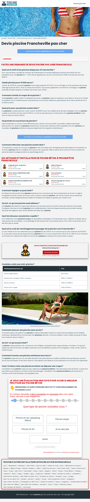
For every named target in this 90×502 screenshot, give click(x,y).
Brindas (23, 482)
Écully (11, 474)
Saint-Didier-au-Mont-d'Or (29, 480)
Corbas (60, 474)
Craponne (6, 477)
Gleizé (54, 477)
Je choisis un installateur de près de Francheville (45, 137)
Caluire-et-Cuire (53, 469)
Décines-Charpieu (28, 472)
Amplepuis (70, 482)
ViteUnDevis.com (66, 455)
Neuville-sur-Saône (64, 477)
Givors (5, 474)
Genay (57, 485)
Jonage (70, 480)
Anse (64, 480)
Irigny (32, 477)
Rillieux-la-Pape (16, 472)
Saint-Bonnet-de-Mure (10, 480)
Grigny (20, 477)
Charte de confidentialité (48, 455)
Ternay (44, 482)
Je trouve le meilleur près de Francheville (45, 51)
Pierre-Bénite (68, 474)
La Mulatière (76, 477)
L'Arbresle (58, 480)
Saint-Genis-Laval (63, 472)
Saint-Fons (18, 474)
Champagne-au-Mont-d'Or (30, 485)
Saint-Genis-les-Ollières (11, 488)
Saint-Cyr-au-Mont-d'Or (11, 482)
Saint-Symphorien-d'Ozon (56, 482)
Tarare (54, 474)
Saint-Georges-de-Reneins (12, 490)
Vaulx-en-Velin (41, 469)
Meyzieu (6, 472)
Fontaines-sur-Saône (46, 480)
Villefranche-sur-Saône (72, 469)
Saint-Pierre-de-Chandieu (29, 488)
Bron (61, 469)
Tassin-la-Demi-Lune (78, 472)
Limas (50, 488)
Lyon (4, 469)
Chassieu (78, 474)
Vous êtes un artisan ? (74, 455)
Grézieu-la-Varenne (47, 485)
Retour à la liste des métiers (45, 450)
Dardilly (26, 477)
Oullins (38, 472)
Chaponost (39, 477)
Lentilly (37, 482)
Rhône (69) (11, 38)
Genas (35, 474)
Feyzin (14, 477)
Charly (56, 488)
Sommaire (7, 59)
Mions (41, 474)
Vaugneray (65, 485)
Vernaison (43, 488)
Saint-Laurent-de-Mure (11, 485)
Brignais (47, 474)
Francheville (27, 474)
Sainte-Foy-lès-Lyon (49, 472)
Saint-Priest (30, 469)
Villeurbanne (12, 469)
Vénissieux (21, 469)
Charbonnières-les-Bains (78, 485)
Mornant (30, 482)
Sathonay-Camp (65, 488)
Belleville (47, 477)
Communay (27, 490)
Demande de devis (51, 252)
